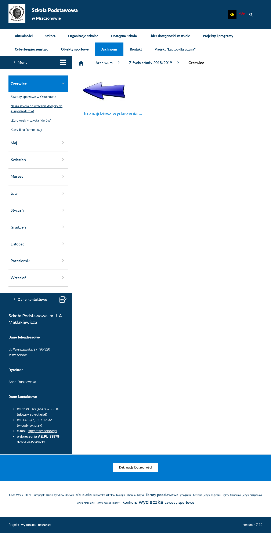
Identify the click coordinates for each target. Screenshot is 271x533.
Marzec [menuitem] (38, 176)
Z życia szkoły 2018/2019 (154, 62)
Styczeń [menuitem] (38, 210)
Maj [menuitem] (38, 142)
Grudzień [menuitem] (38, 227)
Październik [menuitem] (38, 260)
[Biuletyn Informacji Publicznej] (241, 14)
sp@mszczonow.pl (42, 431)
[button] (232, 14)
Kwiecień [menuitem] (38, 159)
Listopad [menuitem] (38, 244)
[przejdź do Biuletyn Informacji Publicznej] (267, 78)
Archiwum (108, 62)
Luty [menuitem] (38, 193)
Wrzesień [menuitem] (38, 277)
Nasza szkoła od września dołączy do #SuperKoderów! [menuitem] (35, 109)
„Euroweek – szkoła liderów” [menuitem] (29, 120)
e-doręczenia (27, 436)
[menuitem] (23, 35)
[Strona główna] (81, 63)
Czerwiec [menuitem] (38, 83)
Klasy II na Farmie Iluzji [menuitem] (25, 130)
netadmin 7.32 (252, 524)
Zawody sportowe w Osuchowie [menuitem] (32, 97)
